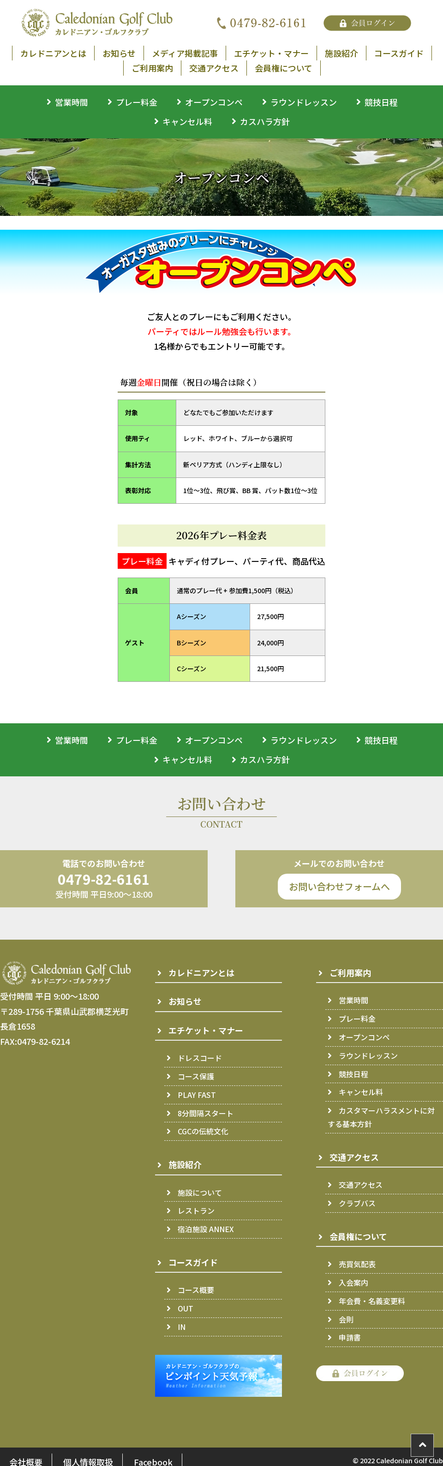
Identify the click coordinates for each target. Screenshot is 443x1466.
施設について (200, 1192)
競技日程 (381, 102)
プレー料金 (136, 102)
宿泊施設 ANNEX (206, 1228)
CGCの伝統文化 (203, 1131)
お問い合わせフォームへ (339, 886)
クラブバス (357, 1203)
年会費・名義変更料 (372, 1300)
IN (182, 1326)
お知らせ (119, 53)
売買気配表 (357, 1263)
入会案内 (353, 1282)
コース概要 (196, 1289)
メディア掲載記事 (185, 53)
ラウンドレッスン (303, 102)
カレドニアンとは (53, 53)
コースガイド (399, 53)
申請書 (350, 1337)
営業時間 (71, 102)
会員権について (283, 68)
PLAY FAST (197, 1094)
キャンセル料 (187, 121)
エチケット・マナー (271, 53)
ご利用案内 (152, 68)
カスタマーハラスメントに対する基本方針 (381, 1117)
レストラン (196, 1210)
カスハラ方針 (265, 121)
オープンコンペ (214, 102)
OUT (185, 1308)
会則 (346, 1319)
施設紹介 (341, 53)
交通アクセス (214, 68)
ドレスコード (200, 1057)
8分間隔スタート (205, 1113)
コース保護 (196, 1076)
